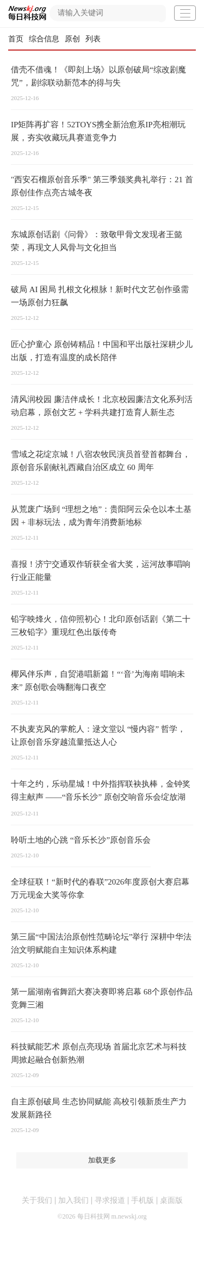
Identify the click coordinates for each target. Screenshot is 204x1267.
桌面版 (171, 1200)
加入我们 (73, 1200)
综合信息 (44, 39)
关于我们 (37, 1200)
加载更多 (102, 1160)
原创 (72, 39)
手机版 (142, 1200)
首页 (15, 39)
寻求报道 (110, 1200)
